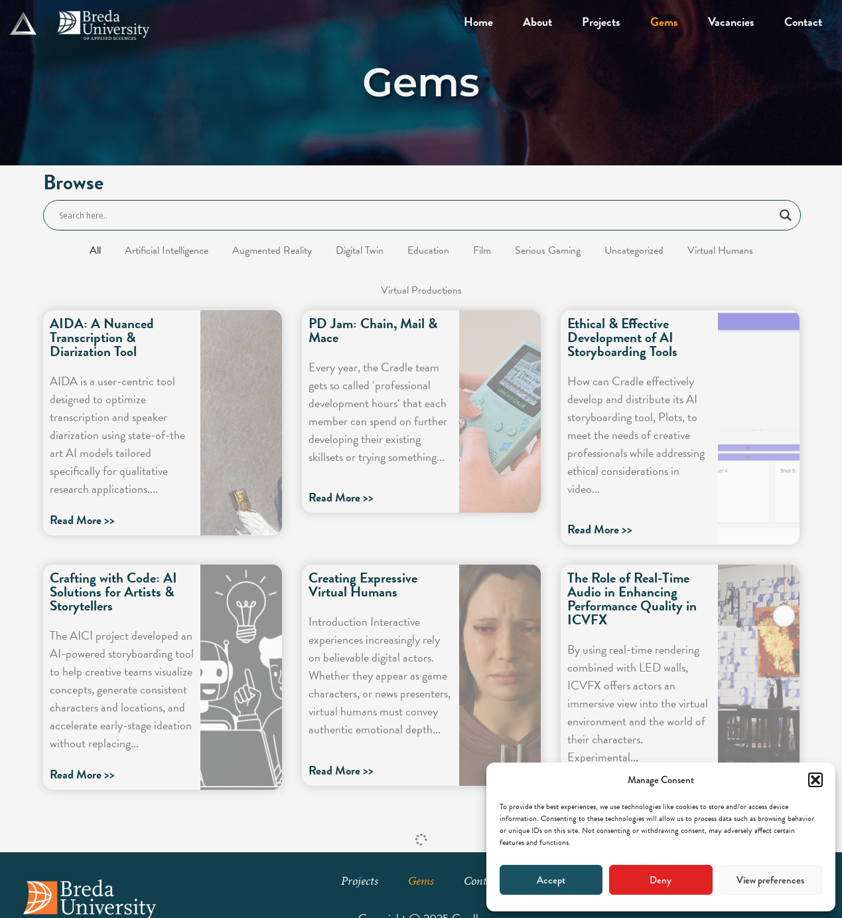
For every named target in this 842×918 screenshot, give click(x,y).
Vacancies (731, 22)
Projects (601, 22)
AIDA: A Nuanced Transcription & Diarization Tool (102, 337)
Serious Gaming (548, 250)
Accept (551, 880)
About (537, 22)
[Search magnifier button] (785, 215)
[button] (815, 779)
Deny (660, 880)
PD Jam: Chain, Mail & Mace (373, 330)
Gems (664, 22)
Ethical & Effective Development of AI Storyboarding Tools (622, 337)
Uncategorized (634, 250)
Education (428, 250)
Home (478, 22)
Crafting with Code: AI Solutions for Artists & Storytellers (113, 591)
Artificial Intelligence (166, 250)
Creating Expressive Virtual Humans (363, 584)
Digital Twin (360, 250)
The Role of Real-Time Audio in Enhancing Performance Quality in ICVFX (632, 598)
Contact (803, 22)
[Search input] (416, 215)
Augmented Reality (272, 250)
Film (482, 250)
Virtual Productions (421, 290)
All (95, 250)
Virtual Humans (720, 250)
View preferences (770, 880)
